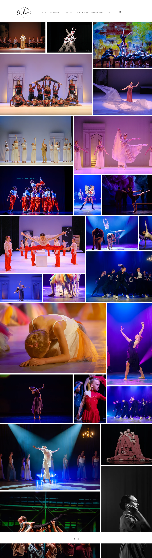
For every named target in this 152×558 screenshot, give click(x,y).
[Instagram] (120, 12)
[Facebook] (117, 12)
